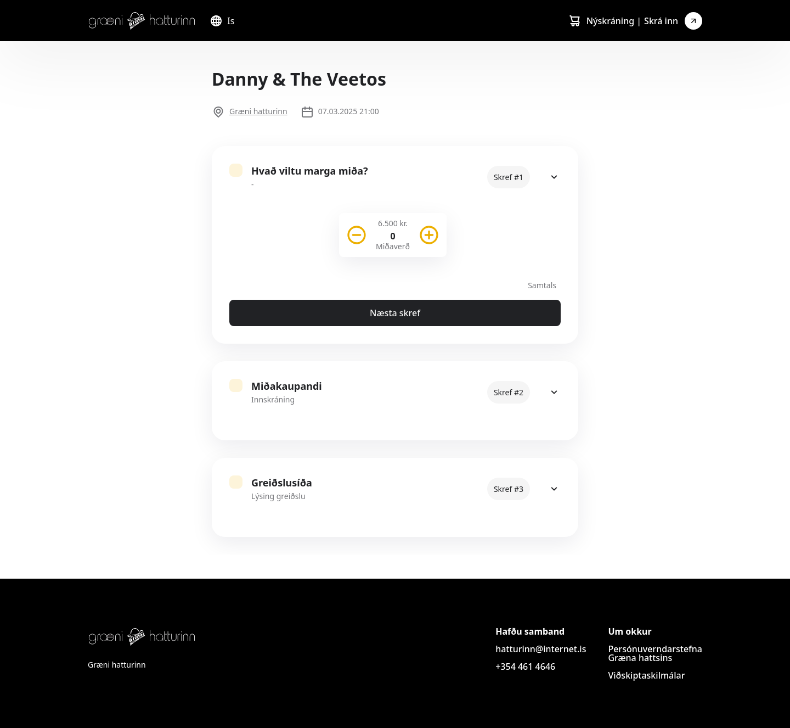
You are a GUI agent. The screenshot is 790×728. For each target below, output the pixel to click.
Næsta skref (395, 313)
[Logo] (142, 20)
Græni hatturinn (258, 111)
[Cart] (574, 20)
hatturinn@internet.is (540, 649)
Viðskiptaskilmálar (646, 675)
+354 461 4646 (525, 666)
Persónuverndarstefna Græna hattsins (655, 653)
